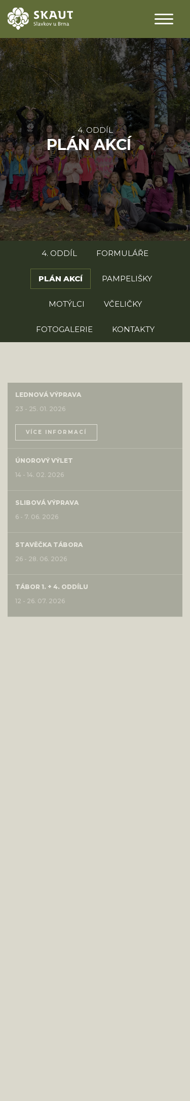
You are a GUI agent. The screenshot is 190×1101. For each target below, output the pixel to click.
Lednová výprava (48, 394)
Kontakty (133, 329)
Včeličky (123, 304)
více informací (56, 432)
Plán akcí (61, 278)
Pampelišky (127, 278)
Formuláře (122, 253)
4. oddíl (95, 130)
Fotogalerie (64, 329)
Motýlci (67, 304)
